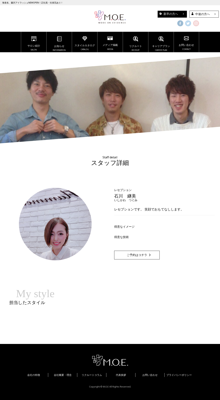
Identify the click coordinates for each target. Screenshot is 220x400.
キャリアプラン (161, 44)
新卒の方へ (168, 13)
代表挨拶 (121, 375)
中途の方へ (200, 14)
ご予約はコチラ (137, 255)
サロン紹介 (33, 44)
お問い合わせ (186, 43)
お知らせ (59, 44)
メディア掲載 (110, 43)
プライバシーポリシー (179, 375)
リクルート (135, 44)
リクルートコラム (92, 375)
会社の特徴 (33, 375)
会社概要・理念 (63, 375)
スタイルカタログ (84, 44)
